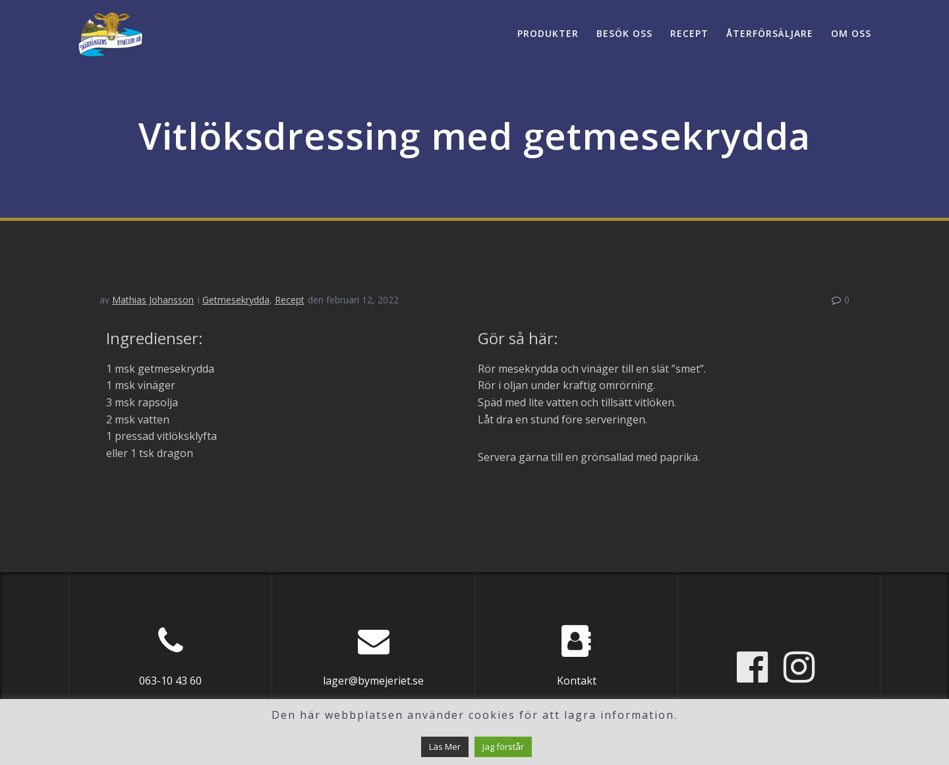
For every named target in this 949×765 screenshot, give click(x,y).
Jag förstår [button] (503, 746)
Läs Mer (445, 746)
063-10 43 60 (170, 680)
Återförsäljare (769, 33)
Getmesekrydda (236, 299)
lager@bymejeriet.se (373, 680)
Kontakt (576, 680)
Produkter (548, 33)
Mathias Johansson (153, 299)
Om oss (851, 33)
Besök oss (624, 33)
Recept (689, 33)
